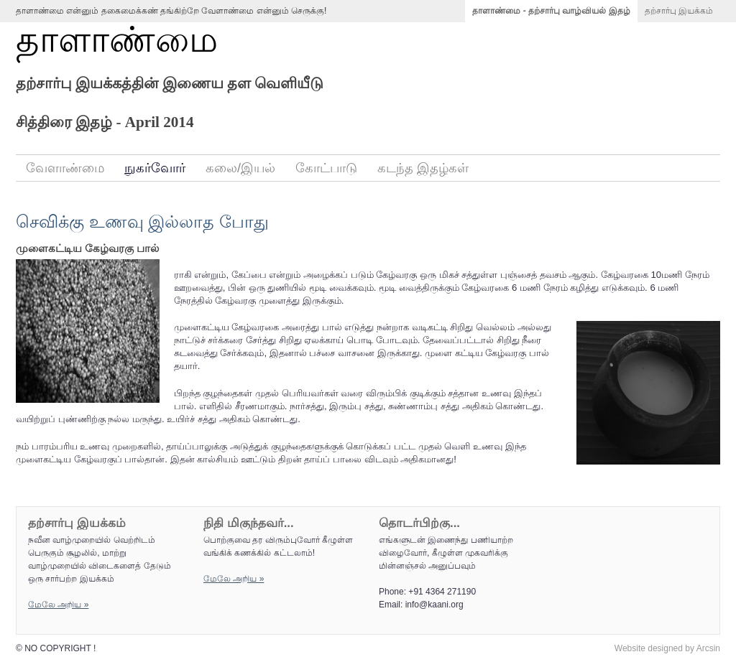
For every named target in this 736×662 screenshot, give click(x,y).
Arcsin (708, 648)
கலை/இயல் (240, 168)
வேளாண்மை (65, 168)
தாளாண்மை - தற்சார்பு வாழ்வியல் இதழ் (551, 11)
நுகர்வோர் (154, 168)
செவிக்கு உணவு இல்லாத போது (142, 221)
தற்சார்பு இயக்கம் (679, 11)
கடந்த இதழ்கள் (423, 168)
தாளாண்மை (117, 40)
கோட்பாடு (326, 168)
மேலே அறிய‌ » (58, 605)
